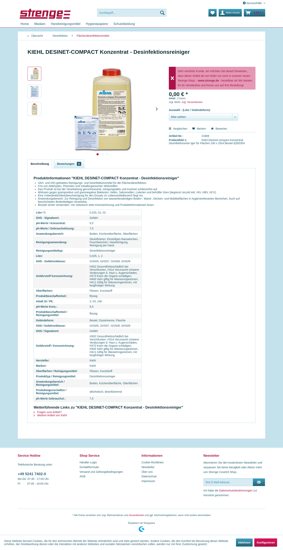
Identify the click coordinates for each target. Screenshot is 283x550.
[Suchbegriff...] (131, 13)
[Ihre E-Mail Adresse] (228, 482)
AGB (82, 476)
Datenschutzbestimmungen (236, 490)
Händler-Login (88, 462)
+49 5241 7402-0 (32, 474)
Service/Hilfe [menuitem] (253, 3)
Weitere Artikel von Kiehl (50, 415)
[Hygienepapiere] (97, 24)
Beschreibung (40, 163)
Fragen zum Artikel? (48, 412)
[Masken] (40, 24)
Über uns (147, 471)
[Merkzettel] (212, 13)
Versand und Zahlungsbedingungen (101, 471)
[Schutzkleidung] (124, 24)
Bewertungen (69, 164)
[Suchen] (162, 13)
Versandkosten (136, 515)
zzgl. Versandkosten (192, 102)
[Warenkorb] (254, 13)
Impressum (148, 481)
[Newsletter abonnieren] (259, 482)
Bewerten (219, 128)
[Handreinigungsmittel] (65, 24)
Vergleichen (178, 128)
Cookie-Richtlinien (153, 462)
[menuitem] (131, 13)
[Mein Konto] (230, 13)
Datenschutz (149, 476)
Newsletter (148, 467)
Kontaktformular (89, 467)
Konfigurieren (266, 542)
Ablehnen (244, 542)
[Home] (25, 24)
